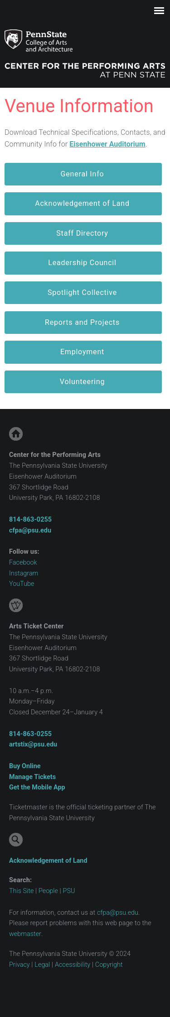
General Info (82, 174)
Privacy (19, 965)
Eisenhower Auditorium (107, 144)
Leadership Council (82, 262)
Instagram (23, 573)
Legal (42, 965)
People (48, 891)
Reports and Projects (82, 322)
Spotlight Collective (82, 292)
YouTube (21, 584)
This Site (21, 891)
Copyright (109, 965)
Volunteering (82, 381)
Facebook (23, 562)
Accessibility (72, 965)
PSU (69, 891)
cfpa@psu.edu (30, 530)
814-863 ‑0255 (30, 519)
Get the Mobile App (37, 787)
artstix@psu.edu (33, 744)
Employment (82, 351)
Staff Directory (82, 233)
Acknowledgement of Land (82, 203)
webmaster (25, 934)
